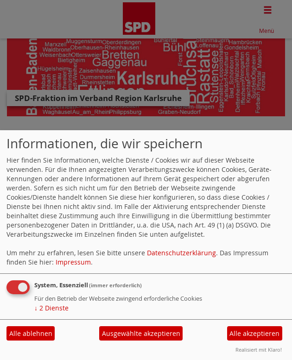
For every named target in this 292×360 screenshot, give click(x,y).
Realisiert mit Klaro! (258, 349)
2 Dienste (51, 307)
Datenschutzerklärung (181, 252)
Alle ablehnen (30, 333)
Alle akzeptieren (254, 333)
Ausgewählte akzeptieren (141, 333)
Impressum (73, 262)
